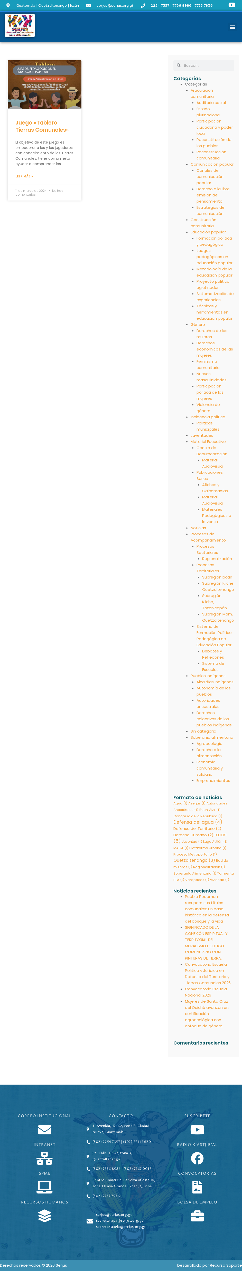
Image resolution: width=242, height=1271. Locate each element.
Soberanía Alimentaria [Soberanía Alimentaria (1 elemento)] (194, 873)
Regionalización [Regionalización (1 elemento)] (209, 867)
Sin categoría (203, 731)
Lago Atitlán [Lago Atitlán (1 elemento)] (215, 841)
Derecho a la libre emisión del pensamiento (213, 195)
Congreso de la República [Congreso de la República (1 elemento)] (197, 816)
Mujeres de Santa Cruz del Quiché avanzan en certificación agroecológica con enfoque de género (207, 1014)
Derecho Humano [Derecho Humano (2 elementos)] (193, 835)
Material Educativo (208, 441)
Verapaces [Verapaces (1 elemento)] (197, 880)
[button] (232, 27)
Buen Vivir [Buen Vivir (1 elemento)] (209, 809)
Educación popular (208, 232)
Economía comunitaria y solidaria (210, 768)
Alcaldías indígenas (215, 682)
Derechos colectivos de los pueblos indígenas (214, 719)
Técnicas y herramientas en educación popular (214, 312)
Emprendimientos (213, 780)
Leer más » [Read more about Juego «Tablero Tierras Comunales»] (24, 176)
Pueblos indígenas (208, 675)
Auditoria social (211, 102)
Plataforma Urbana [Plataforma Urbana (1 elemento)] (207, 848)
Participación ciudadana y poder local (215, 127)
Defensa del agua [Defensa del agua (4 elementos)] (197, 822)
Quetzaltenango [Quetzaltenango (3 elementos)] (194, 861)
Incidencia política (208, 417)
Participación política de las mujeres (210, 392)
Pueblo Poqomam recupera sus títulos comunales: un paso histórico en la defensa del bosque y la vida (207, 910)
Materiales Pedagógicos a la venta (216, 515)
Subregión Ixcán (217, 577)
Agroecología (209, 743)
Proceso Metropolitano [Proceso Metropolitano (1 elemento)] (195, 854)
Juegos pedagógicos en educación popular (214, 256)
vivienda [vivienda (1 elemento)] (219, 880)
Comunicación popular (212, 164)
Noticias (198, 527)
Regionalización (217, 558)
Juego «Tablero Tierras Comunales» (42, 126)
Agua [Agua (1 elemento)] (180, 803)
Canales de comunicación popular (210, 176)
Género (198, 324)
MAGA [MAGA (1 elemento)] (180, 848)
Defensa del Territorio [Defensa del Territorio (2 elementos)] (197, 828)
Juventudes (202, 435)
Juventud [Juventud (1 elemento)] (192, 841)
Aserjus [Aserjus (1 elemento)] (197, 803)
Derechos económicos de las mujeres (215, 349)
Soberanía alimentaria (212, 737)
